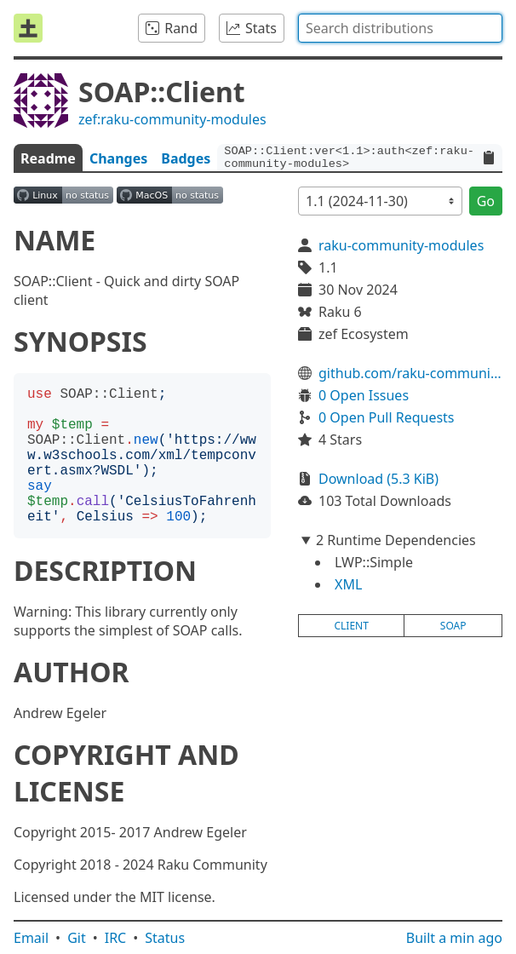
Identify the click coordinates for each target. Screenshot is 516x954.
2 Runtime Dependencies (396, 540)
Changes (118, 158)
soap (453, 625)
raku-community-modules (401, 245)
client (351, 625)
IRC (116, 937)
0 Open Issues (363, 395)
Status (165, 937)
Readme (48, 158)
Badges (185, 158)
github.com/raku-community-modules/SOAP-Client (410, 373)
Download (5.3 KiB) (378, 478)
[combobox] (400, 28)
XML (348, 584)
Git (76, 937)
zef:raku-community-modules (172, 119)
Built (454, 937)
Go (486, 201)
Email (31, 937)
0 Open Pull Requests (386, 417)
